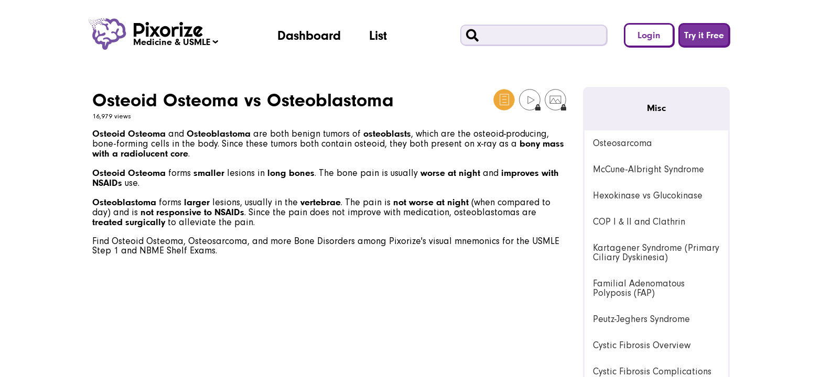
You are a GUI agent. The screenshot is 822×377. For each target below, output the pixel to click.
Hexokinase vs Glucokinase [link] (647, 195)
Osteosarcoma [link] (622, 143)
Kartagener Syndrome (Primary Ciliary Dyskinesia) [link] (656, 252)
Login (649, 34)
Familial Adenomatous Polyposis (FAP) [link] (639, 288)
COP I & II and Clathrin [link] (639, 221)
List (378, 35)
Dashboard (309, 35)
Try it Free (704, 34)
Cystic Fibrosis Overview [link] (641, 345)
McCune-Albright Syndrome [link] (648, 169)
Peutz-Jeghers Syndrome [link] (641, 319)
